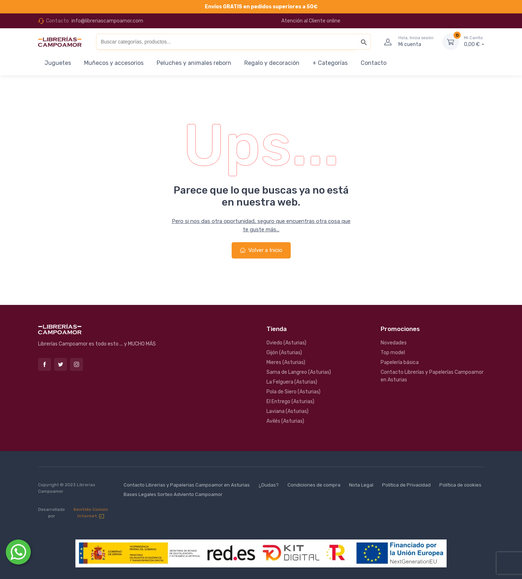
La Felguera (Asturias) (291, 382)
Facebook (44, 364)
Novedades (394, 343)
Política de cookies (460, 485)
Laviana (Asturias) (287, 411)
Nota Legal (361, 485)
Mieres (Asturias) (285, 362)
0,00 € (474, 41)
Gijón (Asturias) (284, 353)
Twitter (60, 364)
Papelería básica (400, 362)
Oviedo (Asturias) (286, 343)
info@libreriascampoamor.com (107, 21)
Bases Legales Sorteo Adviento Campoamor (173, 494)
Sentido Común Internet (90, 512)
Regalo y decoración (271, 62)
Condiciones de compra (313, 485)
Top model (393, 353)
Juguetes (58, 62)
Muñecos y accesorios (114, 62)
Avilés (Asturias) (285, 421)
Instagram (76, 364)
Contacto (373, 62)
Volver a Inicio (261, 250)
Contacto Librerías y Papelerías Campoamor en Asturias (432, 376)
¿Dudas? (268, 485)
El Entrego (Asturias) (290, 401)
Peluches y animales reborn (194, 62)
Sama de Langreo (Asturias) (298, 372)
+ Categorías (330, 62)
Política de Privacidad (406, 485)
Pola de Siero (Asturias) (293, 392)
